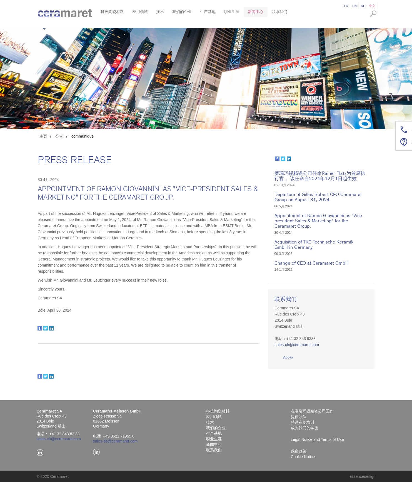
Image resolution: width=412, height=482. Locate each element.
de (363, 6)
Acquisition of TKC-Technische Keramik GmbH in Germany (313, 244)
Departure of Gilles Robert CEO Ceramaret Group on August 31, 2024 (318, 197)
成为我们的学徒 (304, 428)
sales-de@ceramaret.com (115, 441)
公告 (59, 136)
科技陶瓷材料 (112, 11)
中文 (372, 6)
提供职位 (298, 416)
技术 (160, 11)
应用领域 (140, 11)
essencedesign (362, 476)
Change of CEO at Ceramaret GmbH (311, 263)
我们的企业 (182, 11)
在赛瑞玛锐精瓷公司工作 (312, 411)
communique (82, 136)
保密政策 (298, 451)
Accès (288, 357)
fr (346, 6)
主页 (43, 136)
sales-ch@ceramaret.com (297, 344)
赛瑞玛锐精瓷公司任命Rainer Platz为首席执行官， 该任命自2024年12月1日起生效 (319, 176)
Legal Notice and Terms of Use (317, 439)
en (354, 6)
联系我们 (279, 11)
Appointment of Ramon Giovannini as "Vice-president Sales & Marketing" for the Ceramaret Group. (319, 221)
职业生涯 (231, 11)
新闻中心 (255, 11)
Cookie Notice (303, 456)
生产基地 (208, 11)
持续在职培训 (302, 422)
